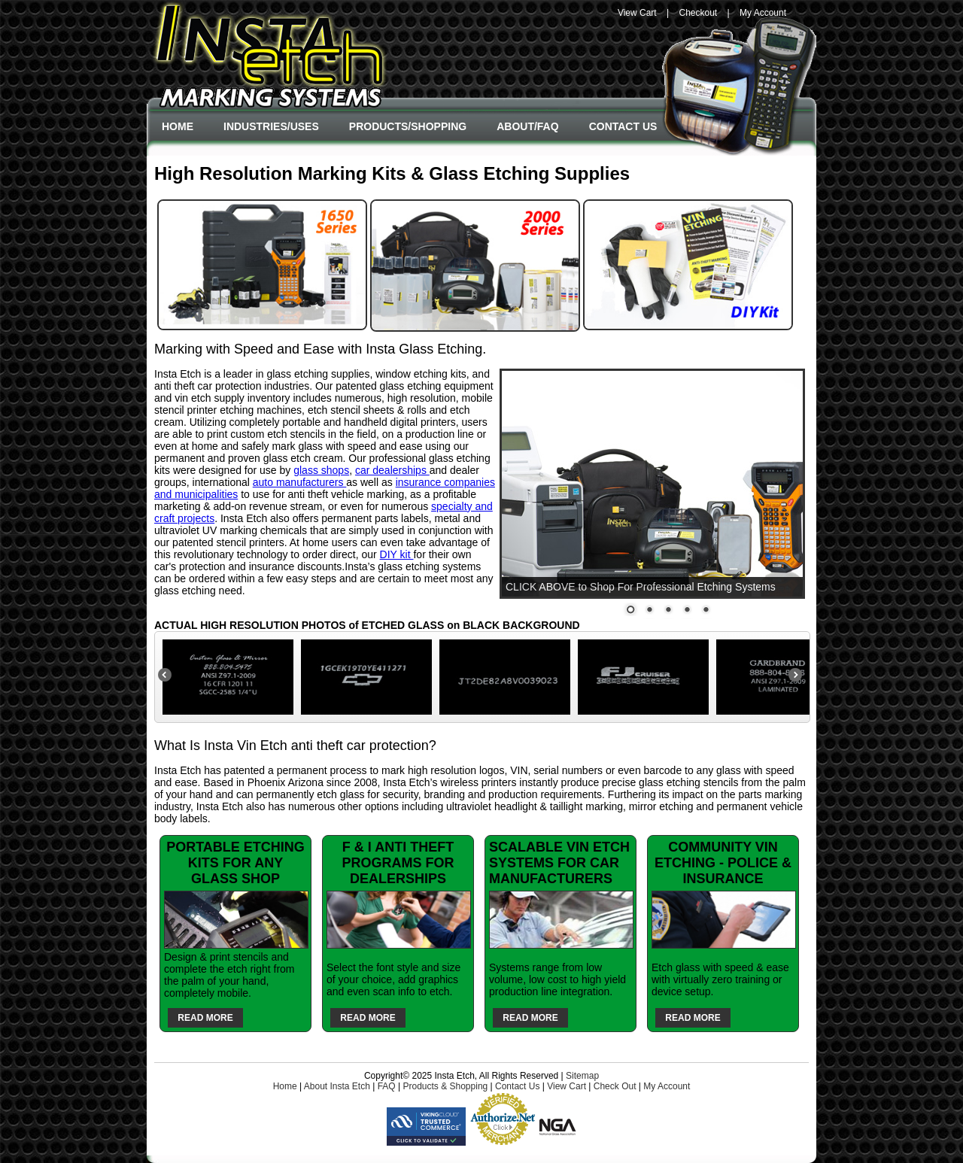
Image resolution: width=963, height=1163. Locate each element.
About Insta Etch (337, 1086)
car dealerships (392, 470)
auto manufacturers (300, 482)
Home (177, 126)
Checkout (698, 13)
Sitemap (582, 1075)
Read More (205, 1018)
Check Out (615, 1086)
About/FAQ (527, 126)
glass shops (321, 470)
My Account (763, 13)
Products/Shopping (407, 126)
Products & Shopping (445, 1086)
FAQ (387, 1086)
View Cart (637, 13)
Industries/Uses (271, 126)
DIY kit (397, 554)
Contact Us (623, 126)
